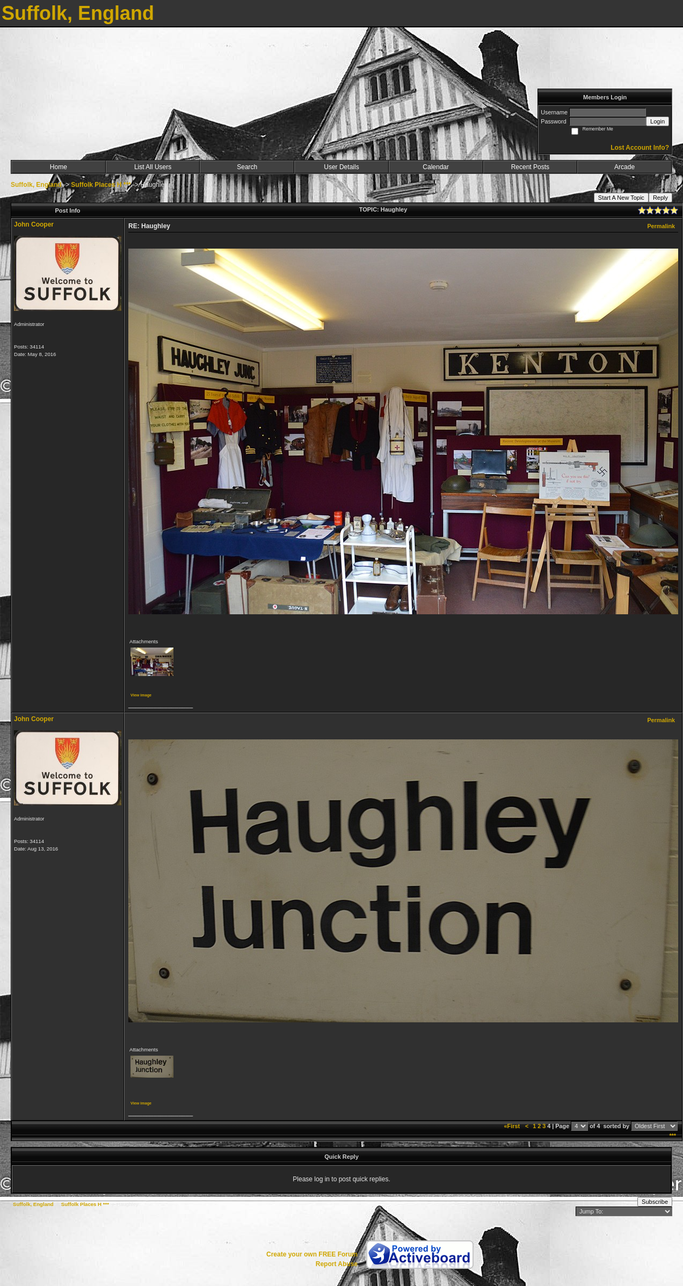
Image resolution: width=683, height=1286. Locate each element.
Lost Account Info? (640, 147)
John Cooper (34, 224)
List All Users (152, 167)
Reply (660, 197)
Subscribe (655, 1201)
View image (140, 695)
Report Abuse (337, 1264)
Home (58, 167)
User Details (341, 167)
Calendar (436, 167)
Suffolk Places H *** (100, 184)
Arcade (624, 167)
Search (247, 167)
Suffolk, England (36, 184)
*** (672, 1135)
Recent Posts (530, 167)
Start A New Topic (621, 197)
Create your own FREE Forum (312, 1254)
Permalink (661, 226)
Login (657, 121)
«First (512, 1126)
